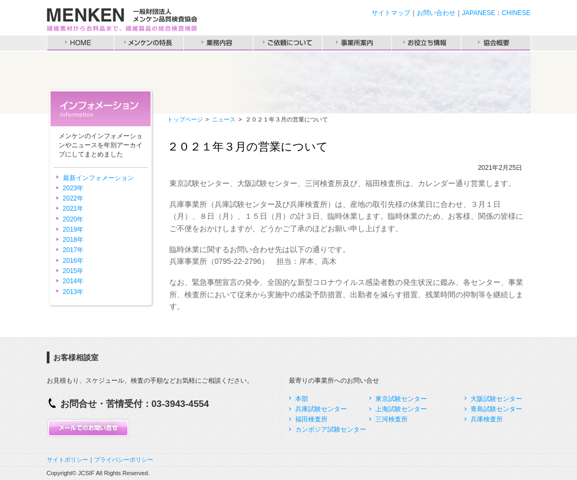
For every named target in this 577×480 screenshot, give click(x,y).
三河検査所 (391, 419)
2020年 (73, 219)
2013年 (73, 292)
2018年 (73, 239)
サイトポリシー (67, 459)
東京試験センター (401, 399)
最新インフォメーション (98, 178)
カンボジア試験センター (330, 429)
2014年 (73, 281)
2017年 (73, 250)
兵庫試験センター (321, 409)
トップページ (185, 119)
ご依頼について (287, 43)
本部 (301, 399)
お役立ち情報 (426, 43)
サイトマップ (391, 13)
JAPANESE (478, 13)
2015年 (73, 271)
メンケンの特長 (149, 43)
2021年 (73, 208)
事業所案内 (357, 43)
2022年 (73, 198)
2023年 (73, 188)
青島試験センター (496, 409)
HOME (80, 43)
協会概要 (495, 43)
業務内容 (218, 43)
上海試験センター (401, 409)
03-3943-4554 (180, 403)
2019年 (73, 229)
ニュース (224, 119)
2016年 (73, 260)
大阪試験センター (496, 399)
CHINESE (516, 13)
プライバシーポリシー (123, 459)
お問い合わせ (436, 13)
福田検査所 (311, 419)
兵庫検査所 (487, 419)
